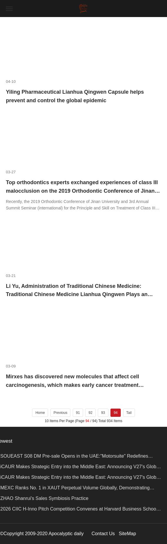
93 (103, 413)
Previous (60, 413)
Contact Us (103, 533)
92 (90, 413)
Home (40, 413)
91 (78, 413)
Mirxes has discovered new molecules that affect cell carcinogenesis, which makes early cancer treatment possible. (72, 385)
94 (116, 413)
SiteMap (127, 533)
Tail (129, 413)
